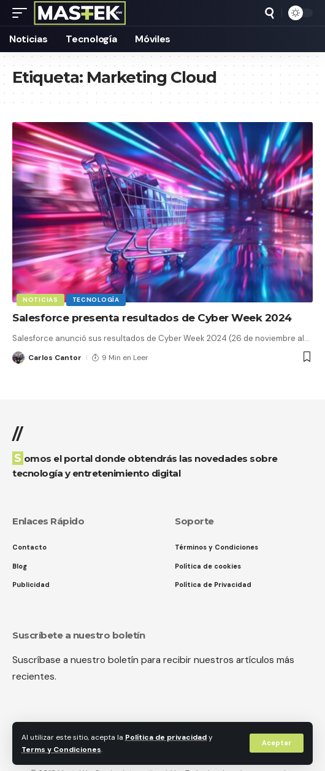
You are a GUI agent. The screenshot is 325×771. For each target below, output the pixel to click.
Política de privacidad (166, 737)
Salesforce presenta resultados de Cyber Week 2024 (152, 318)
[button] (277, 743)
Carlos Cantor (55, 357)
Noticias (40, 300)
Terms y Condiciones (61, 749)
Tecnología (96, 300)
